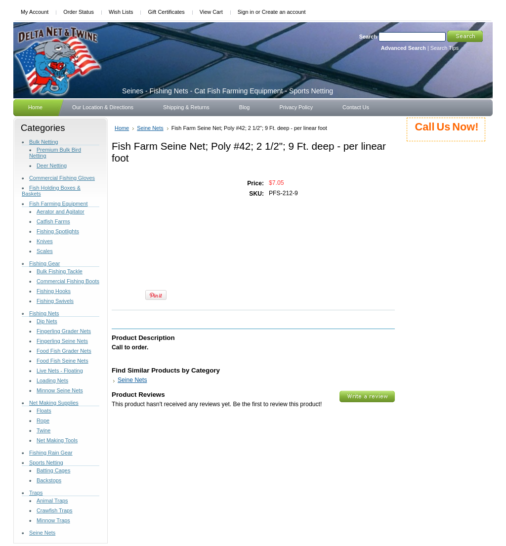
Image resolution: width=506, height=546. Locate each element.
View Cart (211, 12)
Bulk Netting (43, 142)
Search (368, 37)
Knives (45, 241)
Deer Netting (52, 165)
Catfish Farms (53, 221)
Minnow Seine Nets (60, 390)
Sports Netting (46, 462)
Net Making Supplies (54, 403)
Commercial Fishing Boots (68, 281)
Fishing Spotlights (58, 231)
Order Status (78, 12)
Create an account (284, 12)
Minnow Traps (53, 520)
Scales (45, 251)
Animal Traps (52, 501)
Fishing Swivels (55, 301)
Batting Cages (53, 470)
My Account (34, 12)
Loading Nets (52, 380)
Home (122, 128)
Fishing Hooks (54, 291)
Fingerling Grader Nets (64, 331)
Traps (35, 493)
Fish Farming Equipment (58, 204)
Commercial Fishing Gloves (62, 178)
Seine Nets (42, 533)
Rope (43, 420)
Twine (43, 430)
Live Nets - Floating (60, 371)
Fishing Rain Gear (51, 453)
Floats (44, 411)
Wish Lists (121, 12)
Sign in (246, 12)
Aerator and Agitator (60, 211)
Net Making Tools (57, 440)
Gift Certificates (166, 12)
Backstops (49, 480)
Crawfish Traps (55, 510)
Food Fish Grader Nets (64, 351)
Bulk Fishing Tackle (60, 271)
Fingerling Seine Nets (62, 341)
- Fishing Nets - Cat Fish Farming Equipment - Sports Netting (227, 91)
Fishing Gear (44, 263)
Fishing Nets (44, 313)
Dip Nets (47, 321)
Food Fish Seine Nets (62, 361)
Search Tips (444, 48)
